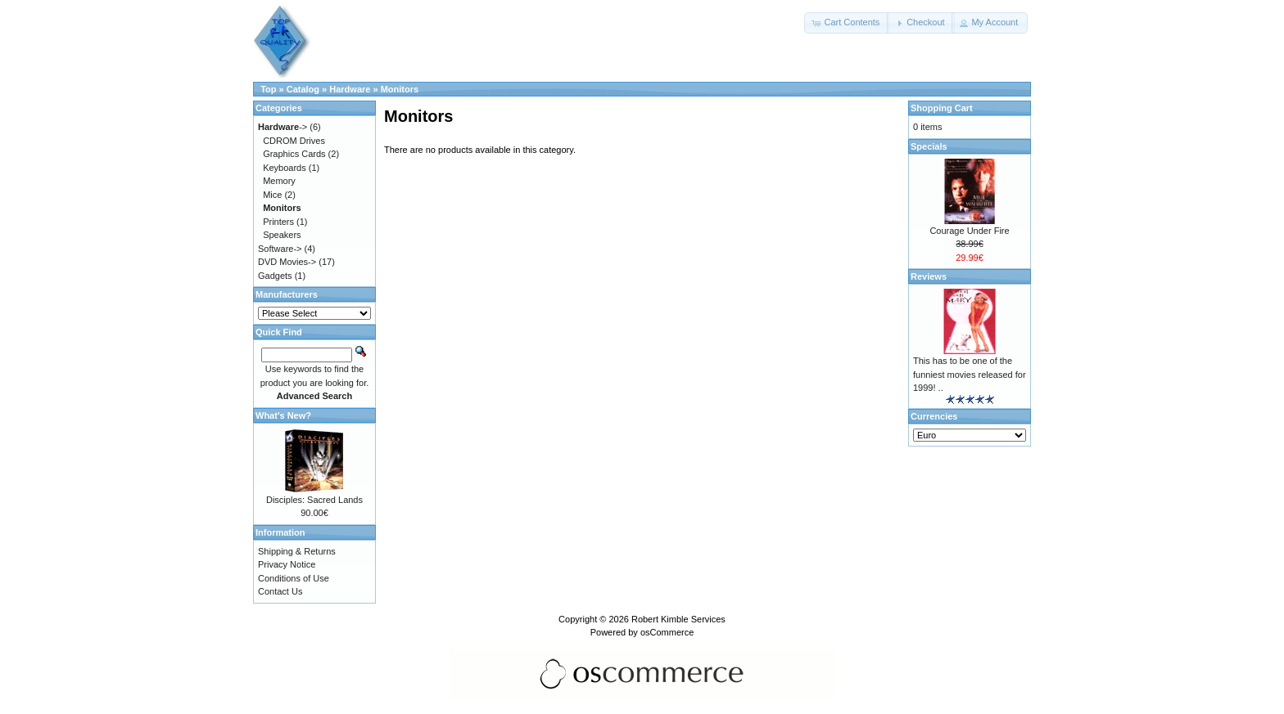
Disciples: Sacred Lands (314, 500)
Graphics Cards (294, 154)
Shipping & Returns (297, 551)
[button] (846, 23)
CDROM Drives (294, 141)
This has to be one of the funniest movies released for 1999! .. (969, 374)
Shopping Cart (942, 108)
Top (268, 89)
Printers (278, 222)
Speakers (282, 235)
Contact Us (280, 591)
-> (282, 127)
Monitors (399, 89)
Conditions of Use (293, 578)
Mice (272, 195)
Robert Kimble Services (678, 619)
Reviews (929, 276)
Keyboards (284, 168)
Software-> (280, 249)
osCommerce (667, 632)
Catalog (303, 89)
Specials (929, 146)
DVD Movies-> (287, 262)
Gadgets (275, 276)
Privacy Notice (286, 564)
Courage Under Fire (969, 231)
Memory (279, 181)
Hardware (349, 89)
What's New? (283, 415)
